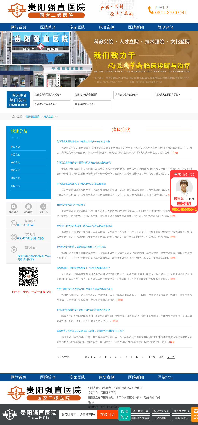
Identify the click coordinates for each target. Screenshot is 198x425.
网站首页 (18, 27)
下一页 (152, 357)
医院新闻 (136, 27)
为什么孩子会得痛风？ (46, 104)
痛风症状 (48, 116)
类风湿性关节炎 (140, 418)
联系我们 (15, 154)
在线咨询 (15, 162)
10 (137, 357)
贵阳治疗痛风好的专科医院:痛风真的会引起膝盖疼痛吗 (84, 162)
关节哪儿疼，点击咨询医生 (90, 414)
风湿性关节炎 (161, 411)
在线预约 (15, 170)
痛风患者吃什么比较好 (126, 94)
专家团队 (77, 27)
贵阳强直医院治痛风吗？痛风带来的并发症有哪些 (81, 183)
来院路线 (15, 178)
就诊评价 (165, 27)
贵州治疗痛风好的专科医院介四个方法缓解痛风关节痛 (83, 310)
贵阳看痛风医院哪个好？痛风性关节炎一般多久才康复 (83, 141)
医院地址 (165, 377)
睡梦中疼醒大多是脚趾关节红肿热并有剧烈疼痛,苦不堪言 (85, 289)
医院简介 (48, 27)
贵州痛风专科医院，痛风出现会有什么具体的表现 (81, 246)
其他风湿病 (181, 418)
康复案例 (107, 27)
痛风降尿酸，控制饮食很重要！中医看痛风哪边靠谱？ (83, 268)
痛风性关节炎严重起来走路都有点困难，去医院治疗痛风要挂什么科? (90, 331)
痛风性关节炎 (140, 411)
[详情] (175, 152)
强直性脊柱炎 (181, 411)
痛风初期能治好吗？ (85, 104)
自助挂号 (15, 186)
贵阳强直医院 (32, 116)
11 (143, 357)
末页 (161, 357)
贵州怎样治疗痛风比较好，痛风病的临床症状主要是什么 (84, 225)
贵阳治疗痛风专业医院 (86, 94)
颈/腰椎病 (161, 418)
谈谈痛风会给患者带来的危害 (71, 204)
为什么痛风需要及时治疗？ (48, 94)
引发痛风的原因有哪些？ (168, 94)
